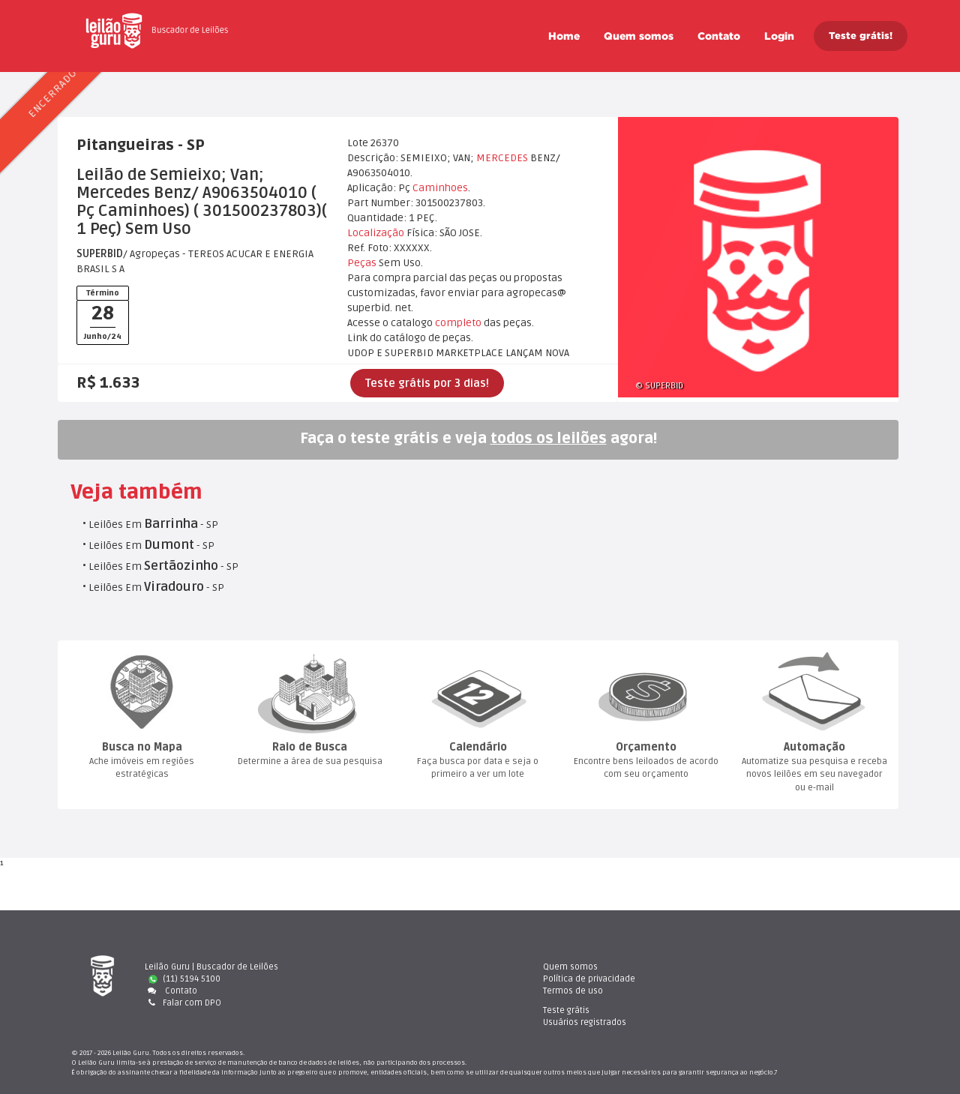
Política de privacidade (556, 979)
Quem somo (639, 36)
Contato (719, 36)
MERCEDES (502, 157)
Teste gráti (753, 967)
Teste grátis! (860, 35)
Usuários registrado (771, 979)
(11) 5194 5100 (184, 979)
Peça (361, 262)
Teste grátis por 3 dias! (427, 383)
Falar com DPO (183, 1002)
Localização (375, 232)
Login (779, 36)
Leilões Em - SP (153, 524)
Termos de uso (540, 991)
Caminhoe (440, 187)
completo (458, 322)
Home (564, 36)
